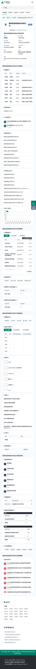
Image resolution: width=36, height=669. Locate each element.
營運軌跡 (16, 12)
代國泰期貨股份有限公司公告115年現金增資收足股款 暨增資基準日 (19, 568)
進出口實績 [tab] (7, 330)
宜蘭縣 (26, 608)
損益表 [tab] (6, 235)
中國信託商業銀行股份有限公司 (12, 634)
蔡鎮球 (6, 84)
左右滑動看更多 (27, 238)
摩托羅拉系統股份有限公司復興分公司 (13, 195)
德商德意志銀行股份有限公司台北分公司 (13, 192)
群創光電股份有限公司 (10, 642)
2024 (8, 481)
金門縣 (21, 616)
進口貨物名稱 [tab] (16, 330)
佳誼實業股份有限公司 (27, 80)
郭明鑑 (6, 94)
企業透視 (4, 12)
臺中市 (26, 611)
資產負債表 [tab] (22, 235)
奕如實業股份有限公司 (9, 174)
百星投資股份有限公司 (9, 185)
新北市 (16, 608)
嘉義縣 (21, 614)
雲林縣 (26, 614)
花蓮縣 (11, 619)
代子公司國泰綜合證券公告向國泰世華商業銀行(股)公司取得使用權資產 (19, 563)
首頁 (3, 17)
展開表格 (29, 271)
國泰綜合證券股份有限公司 (10, 147)
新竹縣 (11, 611)
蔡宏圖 (6, 38)
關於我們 (7, 662)
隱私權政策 (17, 662)
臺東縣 (6, 619)
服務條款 (12, 662)
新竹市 (6, 611)
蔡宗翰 (6, 80)
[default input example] (18, 8)
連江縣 (21, 608)
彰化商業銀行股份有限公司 (11, 637)
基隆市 (11, 608)
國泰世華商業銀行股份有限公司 (11, 165)
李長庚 (6, 101)
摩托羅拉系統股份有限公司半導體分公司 (13, 202)
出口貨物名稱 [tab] (26, 330)
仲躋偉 (6, 87)
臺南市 (6, 616)
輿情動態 (27, 12)
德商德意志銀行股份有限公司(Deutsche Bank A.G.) (16, 188)
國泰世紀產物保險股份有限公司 (11, 136)
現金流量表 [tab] (13, 235)
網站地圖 (23, 662)
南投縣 (11, 614)
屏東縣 (26, 616)
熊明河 (6, 98)
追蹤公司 (33, 203)
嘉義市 (16, 614)
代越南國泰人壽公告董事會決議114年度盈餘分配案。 (19, 573)
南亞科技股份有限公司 (10, 632)
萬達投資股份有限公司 (9, 178)
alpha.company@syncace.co (20, 664)
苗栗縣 (21, 611)
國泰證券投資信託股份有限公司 (11, 158)
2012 (8, 476)
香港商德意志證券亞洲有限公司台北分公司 (14, 199)
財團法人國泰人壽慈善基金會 (29, 98)
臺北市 (8, 17)
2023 (8, 470)
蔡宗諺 (6, 91)
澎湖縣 (16, 616)
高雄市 (11, 616)
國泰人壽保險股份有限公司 (10, 140)
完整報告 (33, 207)
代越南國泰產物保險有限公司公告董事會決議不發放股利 (19, 577)
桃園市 (16, 611)
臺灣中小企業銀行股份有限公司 (12, 640)
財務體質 (10, 12)
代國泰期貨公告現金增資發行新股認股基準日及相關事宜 (19, 592)
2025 (8, 465)
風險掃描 (22, 12)
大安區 (14, 17)
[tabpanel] (18, 255)
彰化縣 (6, 614)
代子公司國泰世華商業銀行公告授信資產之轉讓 (19, 582)
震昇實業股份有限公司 (27, 91)
